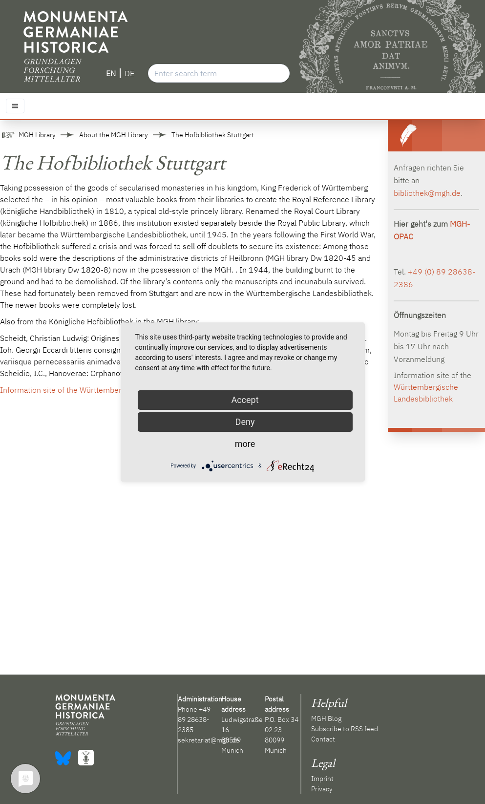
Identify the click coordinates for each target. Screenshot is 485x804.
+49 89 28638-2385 (194, 719)
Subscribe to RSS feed (344, 728)
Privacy (322, 788)
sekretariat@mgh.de (208, 740)
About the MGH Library (113, 134)
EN (111, 73)
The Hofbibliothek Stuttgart (212, 134)
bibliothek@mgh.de (427, 193)
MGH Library (37, 134)
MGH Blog (326, 718)
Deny (245, 422)
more (245, 444)
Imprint (322, 778)
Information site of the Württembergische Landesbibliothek (102, 390)
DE (129, 73)
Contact (323, 739)
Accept (244, 400)
